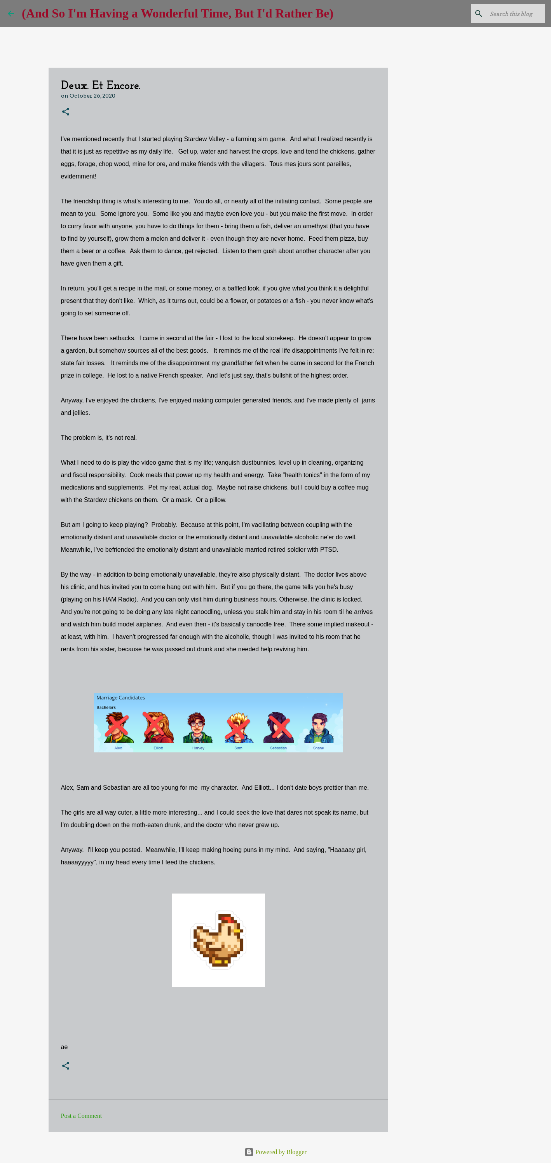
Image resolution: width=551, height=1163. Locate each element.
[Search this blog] (504, 13)
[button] (65, 112)
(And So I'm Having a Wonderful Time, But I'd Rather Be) (177, 13)
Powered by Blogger (275, 1152)
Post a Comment (81, 1115)
